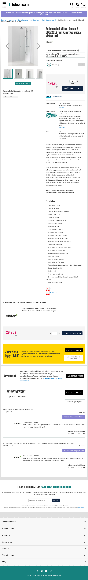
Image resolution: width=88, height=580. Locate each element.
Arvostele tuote (75, 376)
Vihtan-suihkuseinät (10, 97)
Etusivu (3, 20)
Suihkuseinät (34, 20)
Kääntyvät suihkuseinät (48, 20)
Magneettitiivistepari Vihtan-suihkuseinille (39, 308)
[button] (7, 46)
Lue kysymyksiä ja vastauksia (73, 358)
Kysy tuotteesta (73, 350)
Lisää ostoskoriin (72, 333)
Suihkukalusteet (23, 20)
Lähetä (55, 500)
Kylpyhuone (12, 20)
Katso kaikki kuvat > (23, 83)
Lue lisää (62, 108)
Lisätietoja (81, 507)
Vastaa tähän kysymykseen (74, 417)
